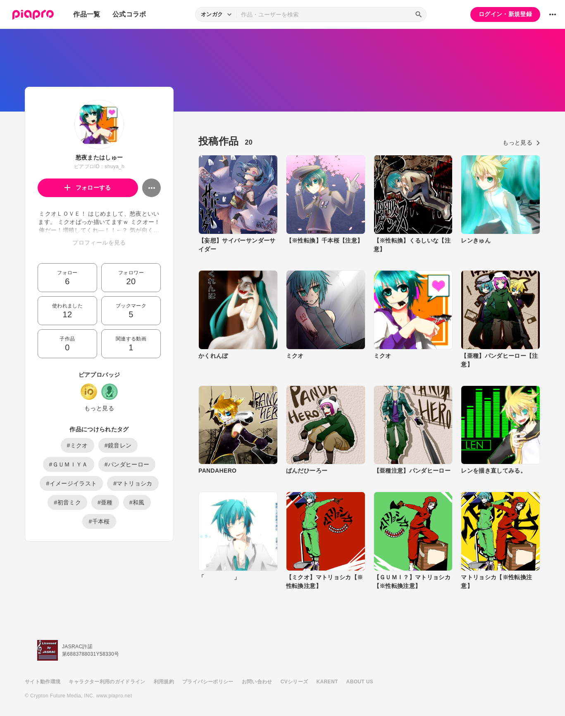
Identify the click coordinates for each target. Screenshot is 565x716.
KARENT (327, 682)
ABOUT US (359, 682)
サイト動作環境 (42, 682)
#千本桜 (99, 521)
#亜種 (105, 502)
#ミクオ (77, 445)
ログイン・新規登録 (505, 14)
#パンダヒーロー (127, 464)
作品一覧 (86, 14)
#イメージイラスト (71, 483)
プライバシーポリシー (208, 682)
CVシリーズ (294, 682)
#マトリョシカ (132, 483)
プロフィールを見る (99, 242)
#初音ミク (67, 502)
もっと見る (99, 408)
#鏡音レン (118, 445)
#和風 (137, 502)
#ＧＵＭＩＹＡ (68, 464)
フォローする (87, 187)
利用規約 (164, 682)
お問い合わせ (257, 682)
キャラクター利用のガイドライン (107, 682)
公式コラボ (129, 14)
